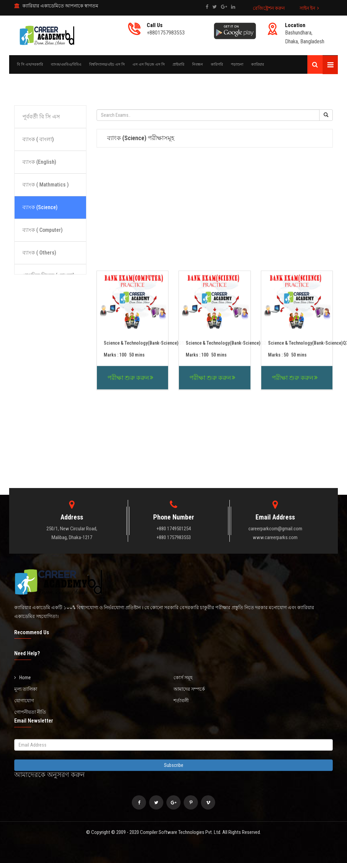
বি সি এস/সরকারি (30, 64)
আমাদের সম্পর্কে (189, 689)
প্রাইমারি (178, 64)
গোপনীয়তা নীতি (30, 712)
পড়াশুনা (237, 64)
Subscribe (173, 765)
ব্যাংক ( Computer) (42, 230)
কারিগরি (217, 64)
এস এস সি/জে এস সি (148, 64)
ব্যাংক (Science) (40, 207)
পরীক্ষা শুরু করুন (128, 437)
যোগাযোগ (24, 700)
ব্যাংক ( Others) (39, 252)
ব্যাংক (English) (39, 162)
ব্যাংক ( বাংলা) (38, 139)
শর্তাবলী (181, 700)
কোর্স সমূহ (183, 677)
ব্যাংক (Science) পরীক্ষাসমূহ (140, 137)
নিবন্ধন (197, 64)
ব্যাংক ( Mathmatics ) (45, 184)
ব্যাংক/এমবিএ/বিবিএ (66, 64)
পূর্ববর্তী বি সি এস (41, 116)
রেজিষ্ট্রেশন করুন (269, 8)
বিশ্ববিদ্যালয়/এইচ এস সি (107, 64)
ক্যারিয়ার (257, 64)
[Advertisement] (173, 83)
